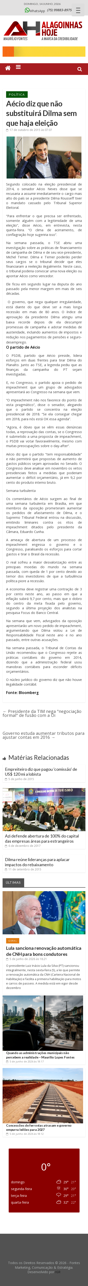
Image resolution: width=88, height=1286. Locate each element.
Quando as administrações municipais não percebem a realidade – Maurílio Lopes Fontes (40, 1055)
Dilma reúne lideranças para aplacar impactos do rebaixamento (37, 862)
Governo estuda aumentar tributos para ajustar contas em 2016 (43, 735)
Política (17, 94)
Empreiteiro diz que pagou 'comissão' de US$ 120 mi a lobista (41, 772)
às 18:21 (26, 959)
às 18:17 (25, 1061)
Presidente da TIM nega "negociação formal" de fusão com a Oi (42, 713)
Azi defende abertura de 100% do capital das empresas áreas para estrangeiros (42, 838)
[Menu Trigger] (78, 10)
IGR (58, 1272)
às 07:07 (29, 130)
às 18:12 (25, 1133)
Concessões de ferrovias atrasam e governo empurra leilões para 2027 (39, 1127)
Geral (12, 940)
